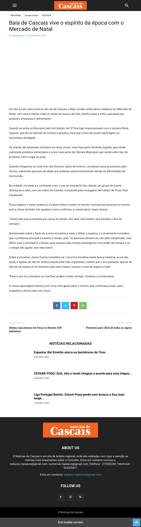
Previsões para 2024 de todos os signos (109, 327)
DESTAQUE (46, 16)
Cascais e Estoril (31, 16)
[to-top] (136, 521)
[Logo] (70, 436)
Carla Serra (17, 35)
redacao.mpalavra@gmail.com (82, 474)
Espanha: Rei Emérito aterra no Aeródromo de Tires (70, 352)
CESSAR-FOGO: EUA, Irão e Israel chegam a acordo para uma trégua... (83, 373)
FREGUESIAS (15, 16)
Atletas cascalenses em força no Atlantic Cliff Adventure (35, 329)
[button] (14, 5)
